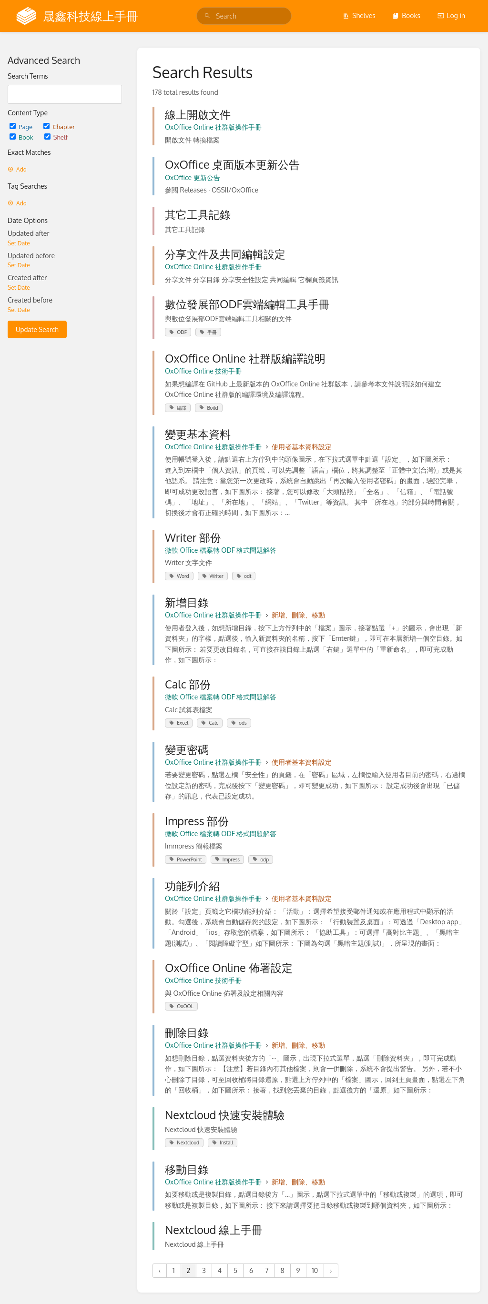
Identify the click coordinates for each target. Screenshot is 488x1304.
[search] (244, 16)
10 (315, 1270)
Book (22, 137)
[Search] (207, 16)
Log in (451, 15)
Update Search (37, 329)
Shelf (56, 137)
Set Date (19, 243)
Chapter (59, 126)
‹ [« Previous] (160, 1270)
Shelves (359, 15)
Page (22, 126)
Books (406, 15)
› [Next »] (331, 1270)
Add (17, 169)
